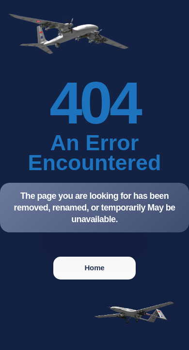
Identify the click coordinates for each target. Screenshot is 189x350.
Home (94, 267)
